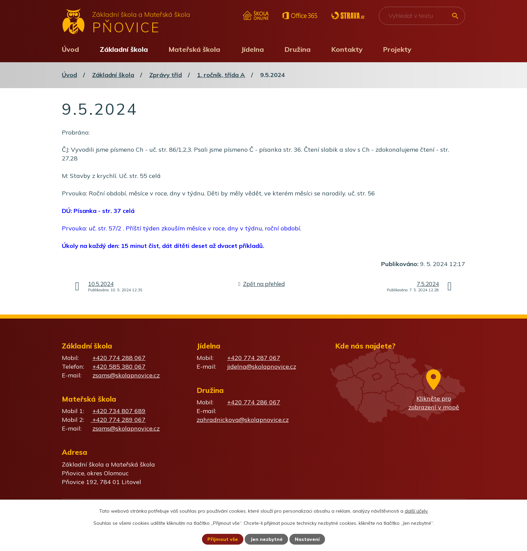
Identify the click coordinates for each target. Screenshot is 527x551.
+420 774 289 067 (118, 420)
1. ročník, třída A (221, 75)
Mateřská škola (194, 49)
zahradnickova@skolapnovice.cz (243, 420)
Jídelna (252, 49)
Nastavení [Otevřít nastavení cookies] (307, 539)
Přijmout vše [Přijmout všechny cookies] (222, 539)
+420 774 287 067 (253, 358)
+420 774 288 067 (119, 358)
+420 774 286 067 (253, 402)
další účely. (416, 511)
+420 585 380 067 (119, 366)
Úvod (70, 49)
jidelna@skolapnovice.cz (261, 366)
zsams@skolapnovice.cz (126, 375)
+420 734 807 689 (119, 411)
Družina (298, 49)
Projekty (397, 49)
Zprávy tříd (165, 75)
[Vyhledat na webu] (422, 16)
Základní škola (124, 49)
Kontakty (347, 49)
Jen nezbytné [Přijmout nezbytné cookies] (266, 539)
